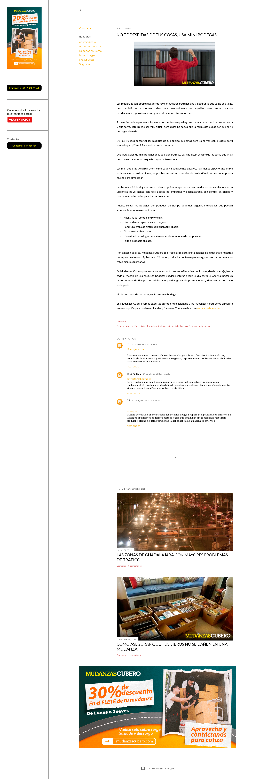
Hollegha (132, 411)
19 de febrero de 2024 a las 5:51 (146, 344)
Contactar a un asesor (24, 145)
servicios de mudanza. (210, 308)
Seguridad (85, 64)
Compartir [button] (85, 28)
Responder (133, 366)
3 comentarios (135, 566)
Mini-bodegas (87, 55)
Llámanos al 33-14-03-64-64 (24, 87)
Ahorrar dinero (87, 42)
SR (128, 400)
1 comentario (134, 655)
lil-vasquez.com (135, 349)
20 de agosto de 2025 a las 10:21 (147, 400)
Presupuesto (87, 59)
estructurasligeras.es (139, 378)
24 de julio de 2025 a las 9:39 (156, 374)
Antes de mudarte (90, 46)
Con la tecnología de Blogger (158, 768)
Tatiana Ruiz (134, 373)
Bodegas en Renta (90, 50)
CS (128, 344)
